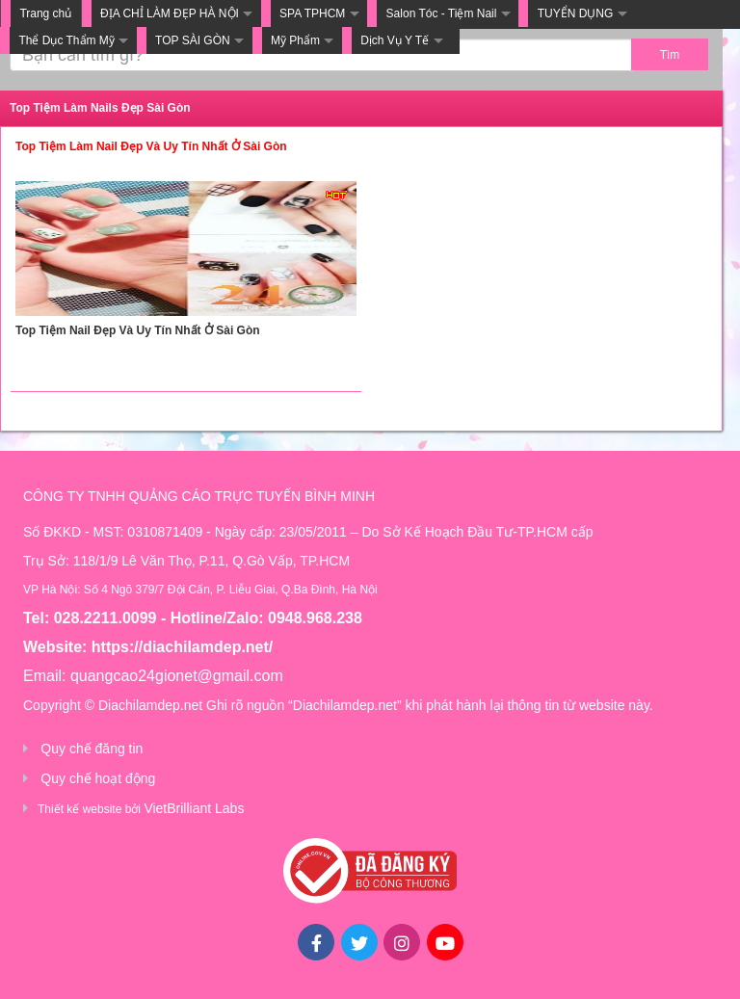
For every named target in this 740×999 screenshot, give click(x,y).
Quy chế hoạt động (97, 778)
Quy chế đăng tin (91, 748)
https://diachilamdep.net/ (182, 647)
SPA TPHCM (312, 13)
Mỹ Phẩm (295, 40)
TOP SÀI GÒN (192, 40)
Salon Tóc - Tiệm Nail (441, 13)
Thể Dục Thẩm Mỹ (66, 40)
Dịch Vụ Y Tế (394, 40)
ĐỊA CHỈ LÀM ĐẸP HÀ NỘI (169, 13)
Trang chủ (45, 13)
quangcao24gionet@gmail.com (176, 676)
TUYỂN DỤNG (576, 13)
